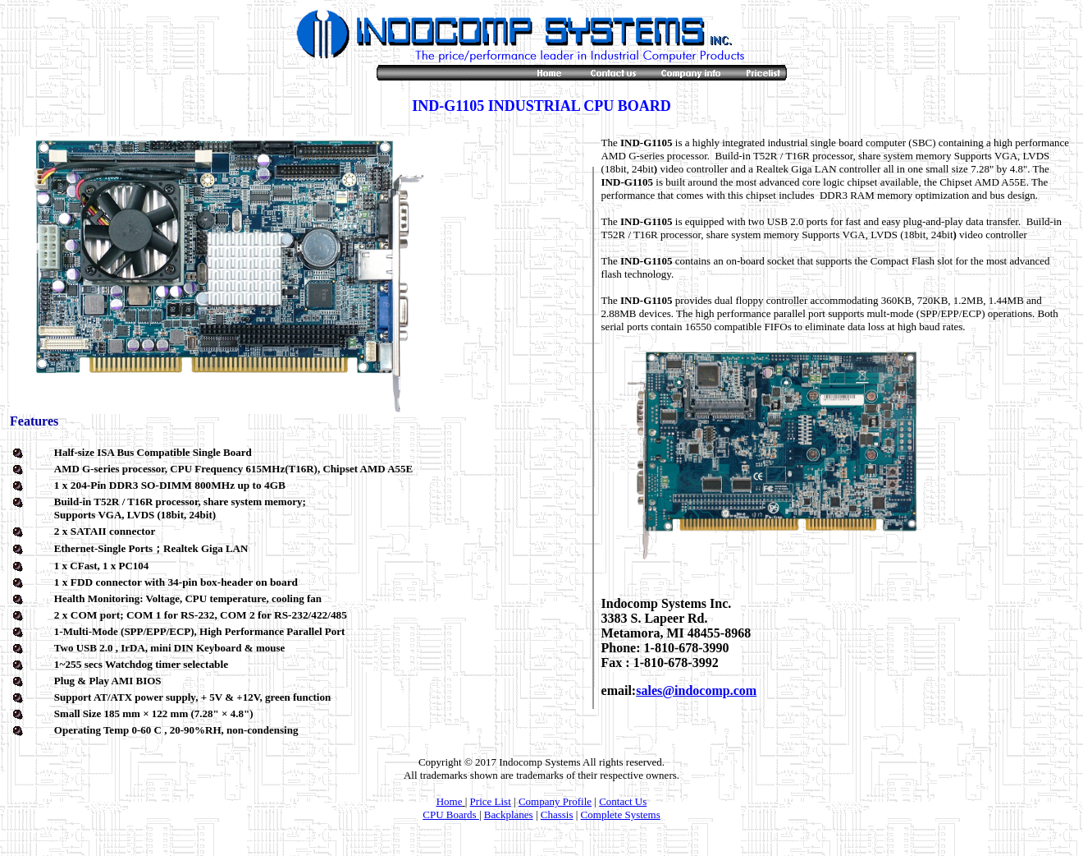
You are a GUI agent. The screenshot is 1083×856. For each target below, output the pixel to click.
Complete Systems (620, 814)
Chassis (557, 814)
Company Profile (555, 801)
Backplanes (508, 814)
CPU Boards (451, 814)
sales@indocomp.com (696, 690)
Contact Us (623, 801)
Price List (490, 801)
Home (449, 801)
